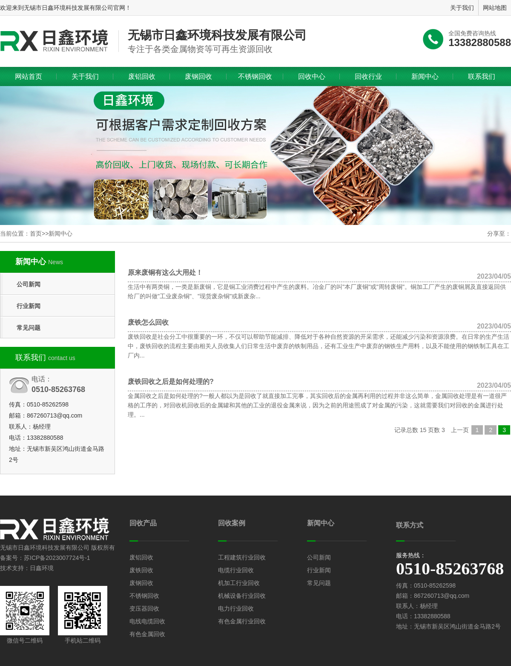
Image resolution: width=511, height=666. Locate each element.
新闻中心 (425, 76)
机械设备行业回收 (242, 595)
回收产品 (143, 523)
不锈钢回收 (255, 76)
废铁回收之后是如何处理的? (319, 381)
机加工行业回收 (239, 583)
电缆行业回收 (236, 570)
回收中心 (311, 76)
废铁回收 (141, 570)
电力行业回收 (236, 608)
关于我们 (85, 76)
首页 (36, 233)
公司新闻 (28, 284)
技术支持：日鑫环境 (27, 568)
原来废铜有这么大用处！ (319, 272)
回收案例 (231, 523)
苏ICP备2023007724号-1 (57, 557)
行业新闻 (28, 306)
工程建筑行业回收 (242, 557)
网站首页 (28, 76)
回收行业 (368, 76)
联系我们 (481, 76)
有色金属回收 (147, 634)
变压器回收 (144, 608)
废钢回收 (198, 76)
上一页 (460, 430)
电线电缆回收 (147, 621)
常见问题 (28, 327)
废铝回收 (141, 76)
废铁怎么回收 (319, 322)
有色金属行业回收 (242, 621)
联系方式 (409, 525)
